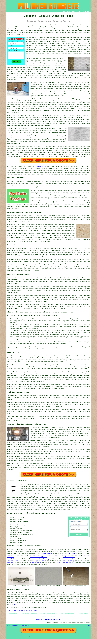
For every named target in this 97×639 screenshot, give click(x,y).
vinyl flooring (68, 561)
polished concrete (20, 27)
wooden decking (46, 553)
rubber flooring (60, 555)
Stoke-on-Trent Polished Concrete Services (31, 513)
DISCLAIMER (86, 11)
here (15, 604)
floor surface (24, 73)
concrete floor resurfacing (53, 496)
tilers (9, 555)
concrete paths (35, 562)
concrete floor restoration (69, 486)
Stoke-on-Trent (40, 166)
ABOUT (73, 11)
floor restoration (64, 562)
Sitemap (8, 625)
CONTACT (79, 11)
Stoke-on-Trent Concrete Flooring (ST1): (23, 25)
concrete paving (13, 561)
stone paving (69, 559)
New (23, 625)
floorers (10, 562)
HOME (64, 11)
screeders (32, 555)
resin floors (78, 377)
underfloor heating (42, 559)
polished (10, 125)
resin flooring (70, 379)
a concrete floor (52, 108)
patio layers (41, 561)
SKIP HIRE (71, 553)
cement (17, 154)
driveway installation (38, 557)
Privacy (88, 625)
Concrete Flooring (16, 625)
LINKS (68, 11)
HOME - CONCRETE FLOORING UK (48, 619)
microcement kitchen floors (61, 499)
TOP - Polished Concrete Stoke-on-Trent (22, 611)
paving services (69, 557)
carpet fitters (12, 559)
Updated (27, 625)
